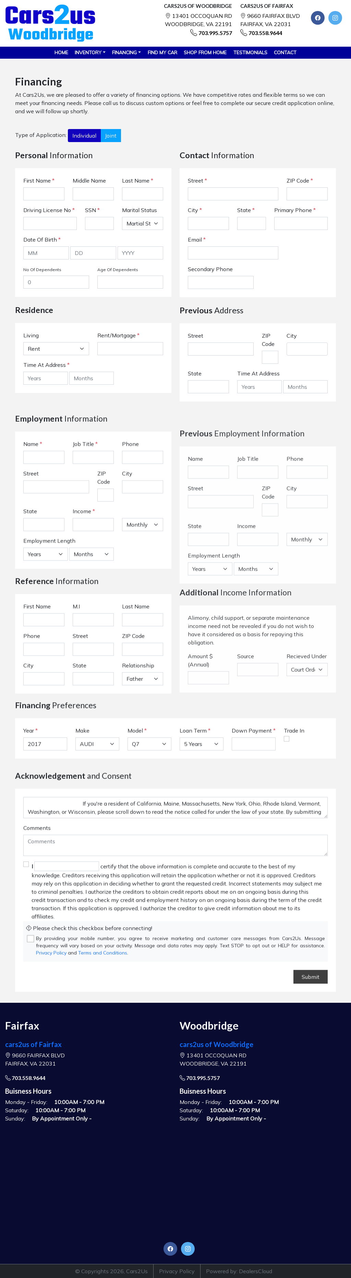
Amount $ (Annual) (200, 759)
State (246, 210)
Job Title (85, 519)
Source (245, 755)
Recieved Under (307, 755)
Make (82, 761)
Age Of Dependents (117, 269)
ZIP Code (300, 180)
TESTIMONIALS (250, 52)
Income (82, 586)
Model (135, 761)
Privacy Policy (177, 1271)
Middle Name (89, 180)
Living (31, 335)
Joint (111, 135)
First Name (39, 180)
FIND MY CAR (162, 52)
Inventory (88, 52)
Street (197, 180)
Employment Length (49, 616)
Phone (130, 519)
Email (197, 239)
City (195, 210)
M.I (76, 664)
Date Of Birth (42, 239)
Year (28, 761)
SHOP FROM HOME (205, 52)
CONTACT (285, 52)
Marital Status (139, 210)
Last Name (137, 180)
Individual (84, 135)
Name (32, 519)
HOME (61, 52)
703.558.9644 (265, 33)
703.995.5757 (215, 33)
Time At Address (44, 364)
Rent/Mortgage (116, 335)
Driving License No (49, 210)
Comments (37, 934)
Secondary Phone (210, 269)
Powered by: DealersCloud (239, 1271)
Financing (124, 52)
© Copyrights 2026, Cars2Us (111, 1271)
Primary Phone (295, 210)
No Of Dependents (42, 269)
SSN (92, 210)
